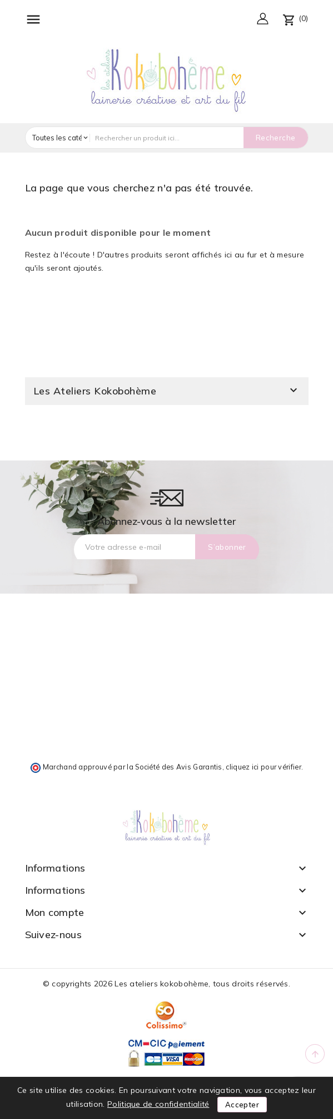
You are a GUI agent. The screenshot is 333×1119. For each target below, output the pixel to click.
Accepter (242, 1104)
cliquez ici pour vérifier (263, 766)
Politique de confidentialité (158, 1104)
